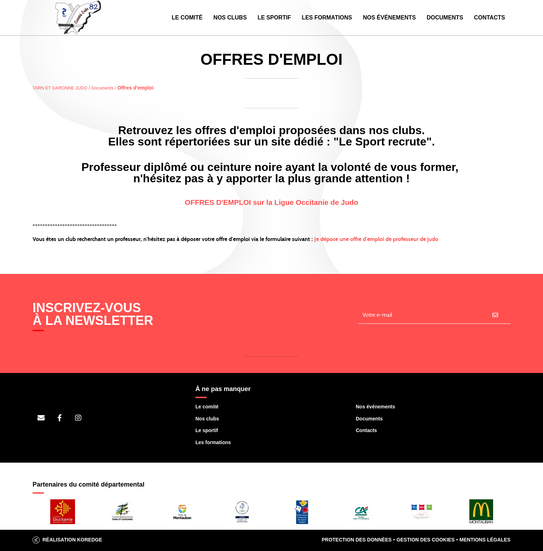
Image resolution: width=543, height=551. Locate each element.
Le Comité (187, 18)
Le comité (206, 406)
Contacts (489, 18)
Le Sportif (274, 18)
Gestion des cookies (425, 540)
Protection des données (357, 540)
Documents (445, 18)
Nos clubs (207, 418)
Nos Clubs (230, 18)
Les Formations (327, 18)
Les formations (213, 442)
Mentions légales (484, 540)
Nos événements (389, 18)
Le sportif (206, 430)
